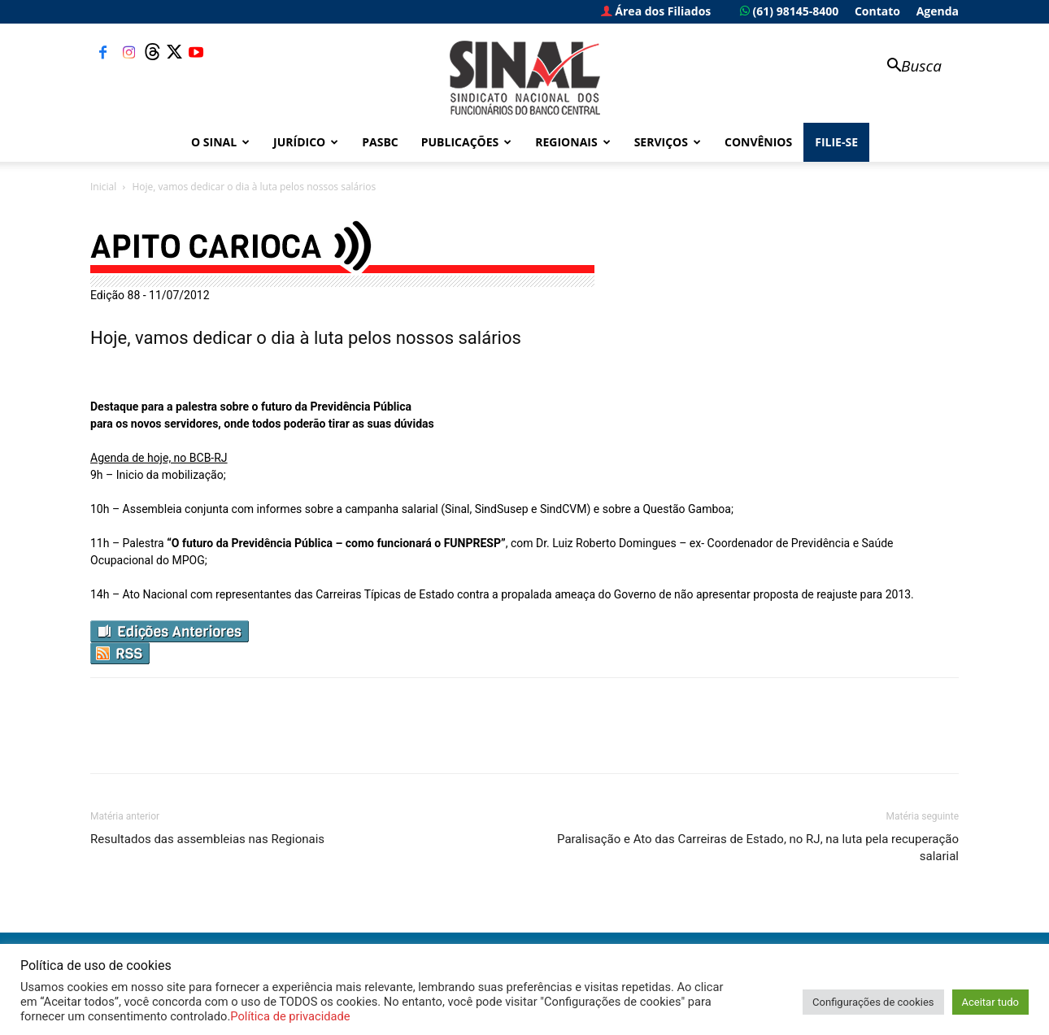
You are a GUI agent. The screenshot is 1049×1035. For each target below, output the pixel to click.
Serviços (667, 142)
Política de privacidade (290, 1016)
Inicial (103, 187)
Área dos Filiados (656, 11)
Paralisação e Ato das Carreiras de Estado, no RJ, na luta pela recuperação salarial (758, 847)
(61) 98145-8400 (789, 11)
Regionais (572, 142)
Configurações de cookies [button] (873, 1002)
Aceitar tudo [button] (990, 1002)
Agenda (937, 11)
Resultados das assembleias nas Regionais (207, 839)
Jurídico (305, 142)
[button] (906, 67)
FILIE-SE (836, 142)
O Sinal (220, 142)
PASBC (380, 142)
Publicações (466, 142)
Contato (877, 11)
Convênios (758, 142)
